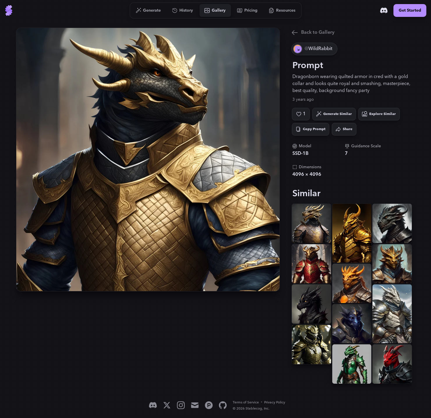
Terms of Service (246, 402)
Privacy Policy (274, 402)
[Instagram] (181, 405)
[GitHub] (223, 405)
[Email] (195, 405)
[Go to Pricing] (247, 10)
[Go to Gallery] (215, 10)
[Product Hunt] (209, 405)
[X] (167, 405)
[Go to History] (183, 10)
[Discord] (384, 10)
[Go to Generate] (148, 10)
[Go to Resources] (282, 10)
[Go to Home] (8, 10)
